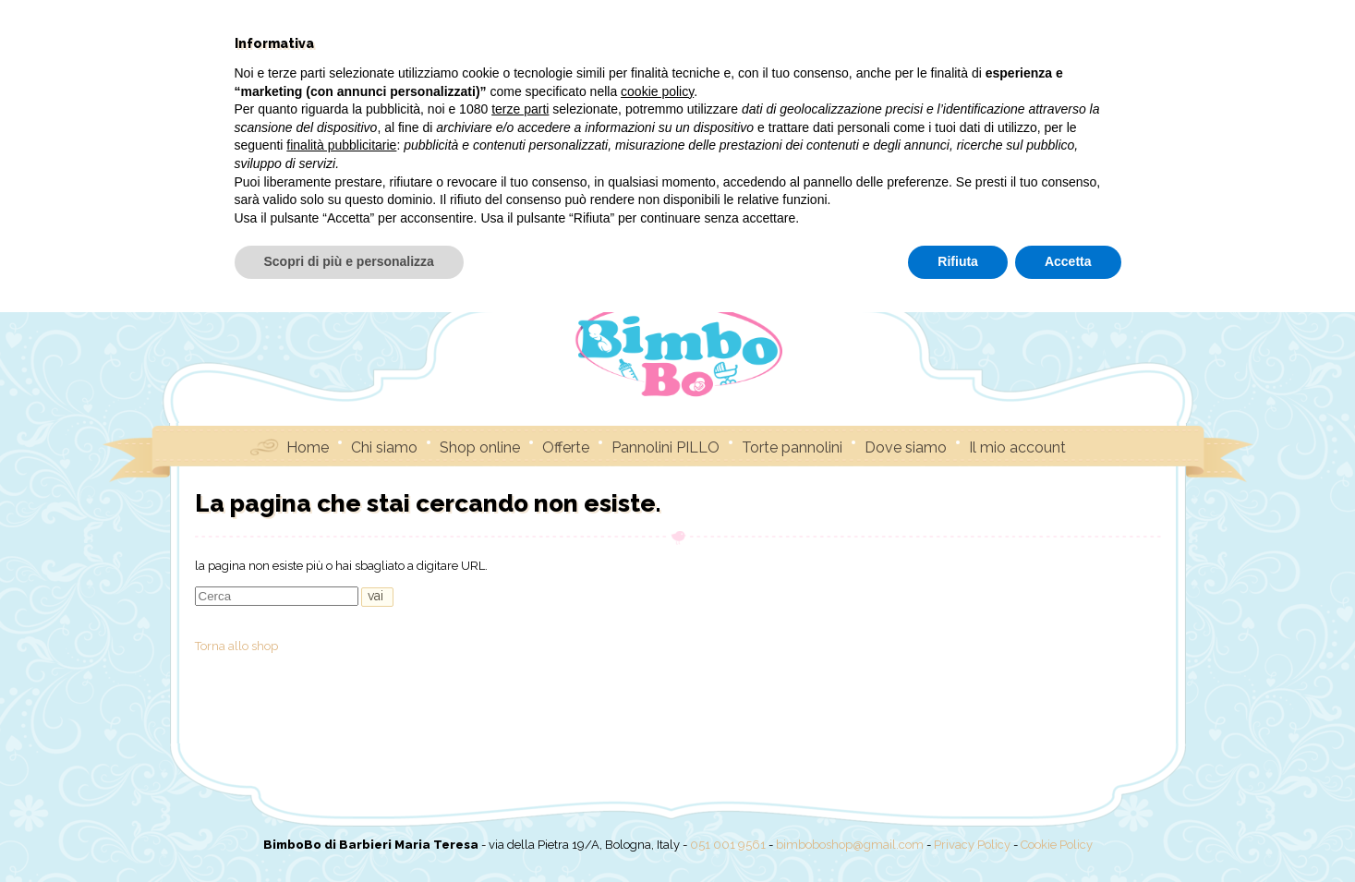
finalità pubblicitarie (341, 714)
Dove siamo (906, 445)
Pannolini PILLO (665, 445)
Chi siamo (384, 445)
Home (307, 445)
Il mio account (1017, 445)
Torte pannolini (792, 445)
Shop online (480, 445)
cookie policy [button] (657, 661)
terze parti (520, 678)
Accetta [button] (1068, 831)
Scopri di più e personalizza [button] (349, 831)
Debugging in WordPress (690, 153)
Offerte (565, 445)
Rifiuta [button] (958, 831)
